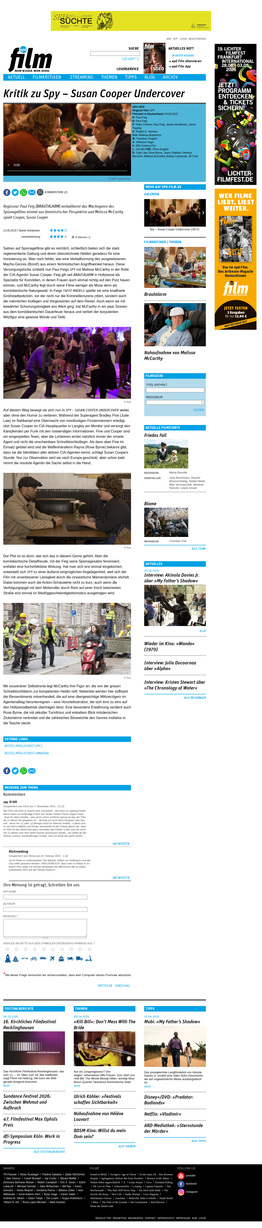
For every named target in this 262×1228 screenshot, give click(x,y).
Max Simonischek (180, 484)
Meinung (10, 916)
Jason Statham (172, 152)
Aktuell (16, 77)
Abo (168, 38)
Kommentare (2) (56, 192)
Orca (148, 1182)
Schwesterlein (121, 1186)
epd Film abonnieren (186, 61)
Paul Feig (141, 117)
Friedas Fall (155, 435)
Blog (149, 77)
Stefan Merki (197, 481)
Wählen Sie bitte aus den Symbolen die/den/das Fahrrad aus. (49, 943)
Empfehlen (31, 192)
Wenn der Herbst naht (101, 1206)
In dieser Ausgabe (183, 55)
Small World (166, 1198)
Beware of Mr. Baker (158, 1178)
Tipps (131, 77)
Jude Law (141, 152)
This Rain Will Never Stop (121, 1190)
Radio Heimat (132, 1194)
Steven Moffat (68, 1178)
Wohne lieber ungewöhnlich (105, 1182)
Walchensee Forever (101, 1198)
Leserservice (128, 69)
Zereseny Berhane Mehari (18, 1182)
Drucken (73, 192)
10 (89, 958)
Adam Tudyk (35, 1198)
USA (135, 106)
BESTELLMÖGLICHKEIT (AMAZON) (27, 753)
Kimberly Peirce (46, 1190)
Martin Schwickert (29, 230)
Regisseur (154, 397)
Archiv (170, 77)
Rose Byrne (155, 152)
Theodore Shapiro (146, 138)
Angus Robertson (72, 1198)
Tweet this (15, 192)
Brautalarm (155, 294)
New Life (117, 1194)
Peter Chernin (144, 124)
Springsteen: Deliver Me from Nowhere (122, 1178)
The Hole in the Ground (114, 1202)
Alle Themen (126, 1146)
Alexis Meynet (25, 1190)
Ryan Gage (50, 1194)
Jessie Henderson (176, 124)
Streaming (81, 77)
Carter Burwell (32, 1178)
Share (23, 192)
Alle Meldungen (195, 697)
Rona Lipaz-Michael (34, 1202)
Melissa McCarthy (154, 156)
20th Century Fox (146, 145)
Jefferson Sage (145, 142)
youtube (191, 1175)
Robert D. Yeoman (146, 131)
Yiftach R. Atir (11, 1202)
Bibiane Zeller (67, 1190)
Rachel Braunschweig (184, 479)
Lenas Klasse (136, 1182)
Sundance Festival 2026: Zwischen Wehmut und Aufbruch (27, 1102)
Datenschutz (165, 1218)
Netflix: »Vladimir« (162, 1114)
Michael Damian (26, 1186)
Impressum (183, 1218)
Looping (137, 1186)
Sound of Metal (98, 1174)
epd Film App (181, 66)
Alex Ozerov (13, 1178)
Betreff (9, 904)
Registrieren (197, 38)
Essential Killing (163, 1182)
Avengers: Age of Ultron (123, 1174)
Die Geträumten (139, 1202)
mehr (202, 631)
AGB (194, 1218)
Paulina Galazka (51, 1174)
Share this (6, 192)
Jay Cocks (50, 1178)
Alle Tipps (199, 1141)
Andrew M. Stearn (13, 1198)
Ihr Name (9, 891)
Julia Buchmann (179, 477)
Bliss (95, 1202)
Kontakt (150, 1218)
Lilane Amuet (189, 488)
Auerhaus (120, 1198)
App (175, 38)
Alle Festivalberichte (49, 1151)
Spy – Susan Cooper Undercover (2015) (174, 229)
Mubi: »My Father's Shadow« (172, 1021)
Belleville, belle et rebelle (142, 1198)
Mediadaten (135, 1218)
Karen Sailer (68, 1194)
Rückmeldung (18, 851)
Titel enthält (156, 384)
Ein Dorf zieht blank (150, 1190)
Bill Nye (66, 1186)
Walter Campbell (47, 1182)
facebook (191, 1183)
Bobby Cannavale (176, 156)
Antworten (121, 844)
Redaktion (119, 1218)
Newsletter (103, 1218)
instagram (192, 1191)
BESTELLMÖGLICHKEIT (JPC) (23, 746)
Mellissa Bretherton (150, 135)
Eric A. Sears (68, 1182)
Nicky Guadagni (29, 1174)
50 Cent (193, 156)
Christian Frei (177, 541)
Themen (109, 77)
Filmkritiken (47, 77)
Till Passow (10, 1174)
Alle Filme (199, 548)
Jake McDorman (49, 1186)
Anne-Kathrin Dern (29, 1194)
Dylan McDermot (75, 1174)
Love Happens (151, 1194)
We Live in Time (102, 1186)
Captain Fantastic (154, 1186)
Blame (150, 503)
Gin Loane (52, 1198)
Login (183, 38)
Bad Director (157, 1202)
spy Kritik (10, 802)
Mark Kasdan (57, 1202)
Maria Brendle (178, 472)
